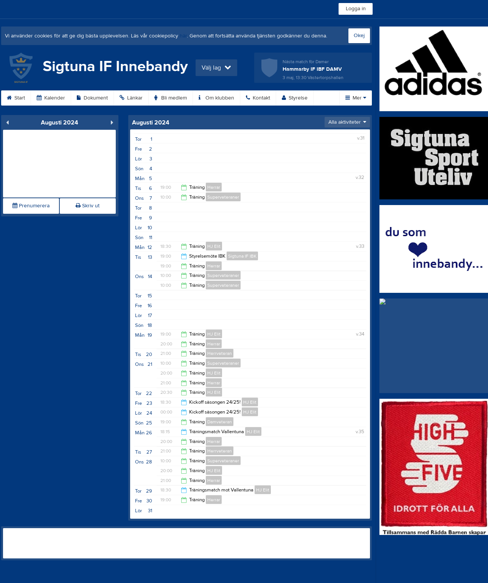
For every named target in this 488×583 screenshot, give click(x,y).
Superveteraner (223, 197)
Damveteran (219, 422)
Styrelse (295, 98)
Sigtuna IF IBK (242, 256)
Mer (355, 98)
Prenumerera (31, 205)
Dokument (92, 98)
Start (16, 98)
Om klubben (216, 98)
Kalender (51, 98)
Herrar (213, 187)
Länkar (131, 98)
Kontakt (258, 98)
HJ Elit (214, 246)
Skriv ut (87, 205)
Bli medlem (170, 98)
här (183, 36)
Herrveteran (219, 353)
